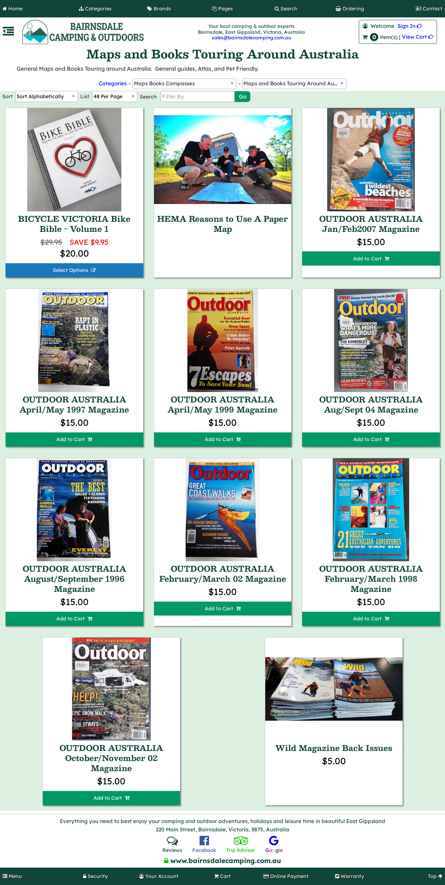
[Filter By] (198, 96)
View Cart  (418, 36)
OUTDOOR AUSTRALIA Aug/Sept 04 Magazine (371, 404)
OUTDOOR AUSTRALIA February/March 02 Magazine (222, 573)
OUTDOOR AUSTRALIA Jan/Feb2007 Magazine (371, 223)
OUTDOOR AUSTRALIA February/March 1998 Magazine (371, 578)
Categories (113, 83)
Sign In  (409, 26)
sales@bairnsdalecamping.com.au (251, 37)
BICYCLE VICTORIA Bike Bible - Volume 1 (74, 223)
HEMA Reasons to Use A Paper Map (222, 223)
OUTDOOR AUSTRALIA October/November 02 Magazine (111, 758)
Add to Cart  (371, 258)
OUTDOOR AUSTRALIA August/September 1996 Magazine (74, 578)
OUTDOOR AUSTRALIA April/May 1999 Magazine (222, 404)
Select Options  (74, 270)
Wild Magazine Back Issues (333, 747)
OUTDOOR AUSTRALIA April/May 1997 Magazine (74, 404)
